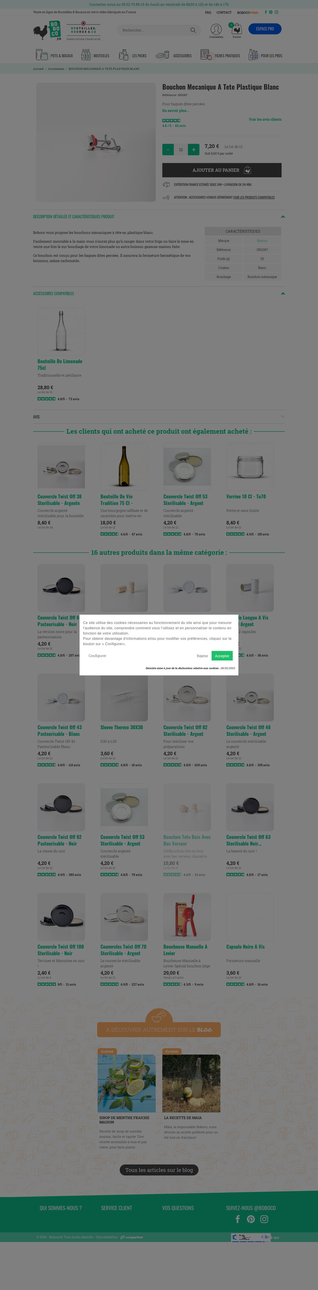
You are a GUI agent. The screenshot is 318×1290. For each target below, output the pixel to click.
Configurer (97, 655)
